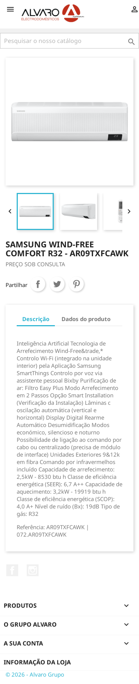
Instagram (33, 570)
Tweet (57, 284)
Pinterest (76, 284)
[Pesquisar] (69, 41)
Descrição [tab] (35, 319)
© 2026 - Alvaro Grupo (35, 674)
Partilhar (37, 284)
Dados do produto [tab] (86, 319)
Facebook (12, 570)
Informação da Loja (37, 662)
